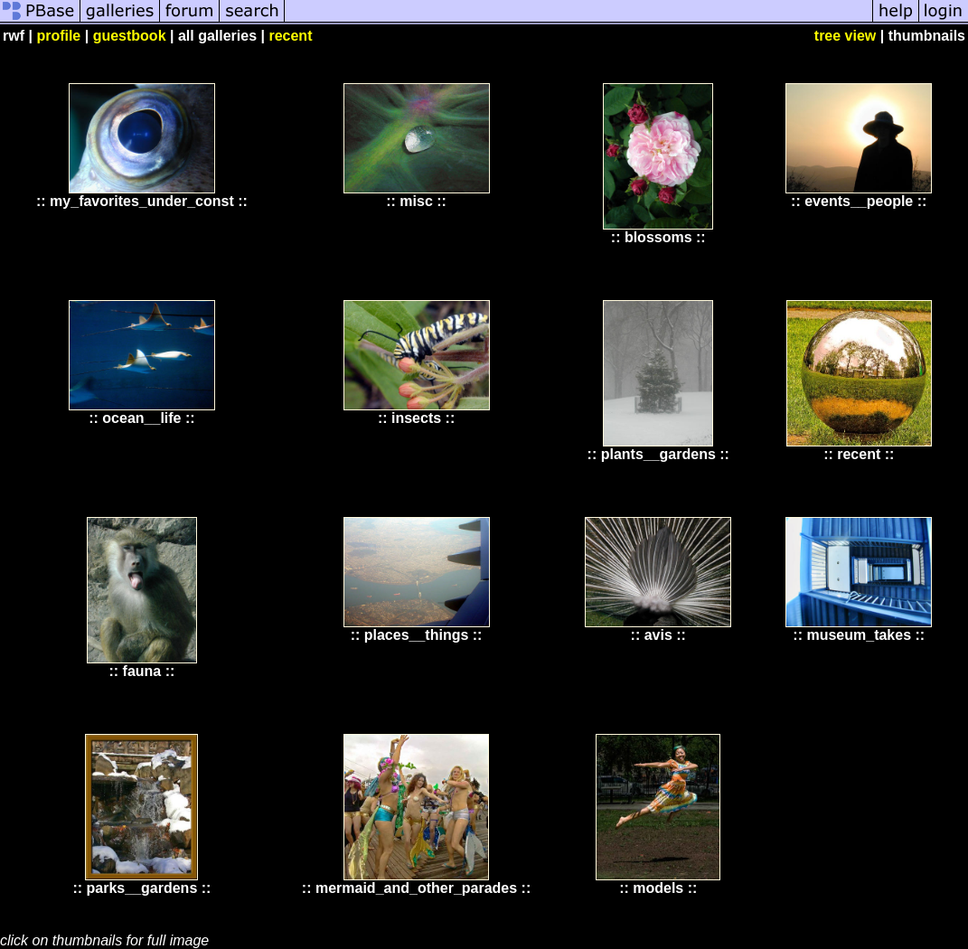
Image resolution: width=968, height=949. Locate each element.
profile (58, 35)
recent (290, 35)
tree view (845, 35)
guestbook (129, 35)
